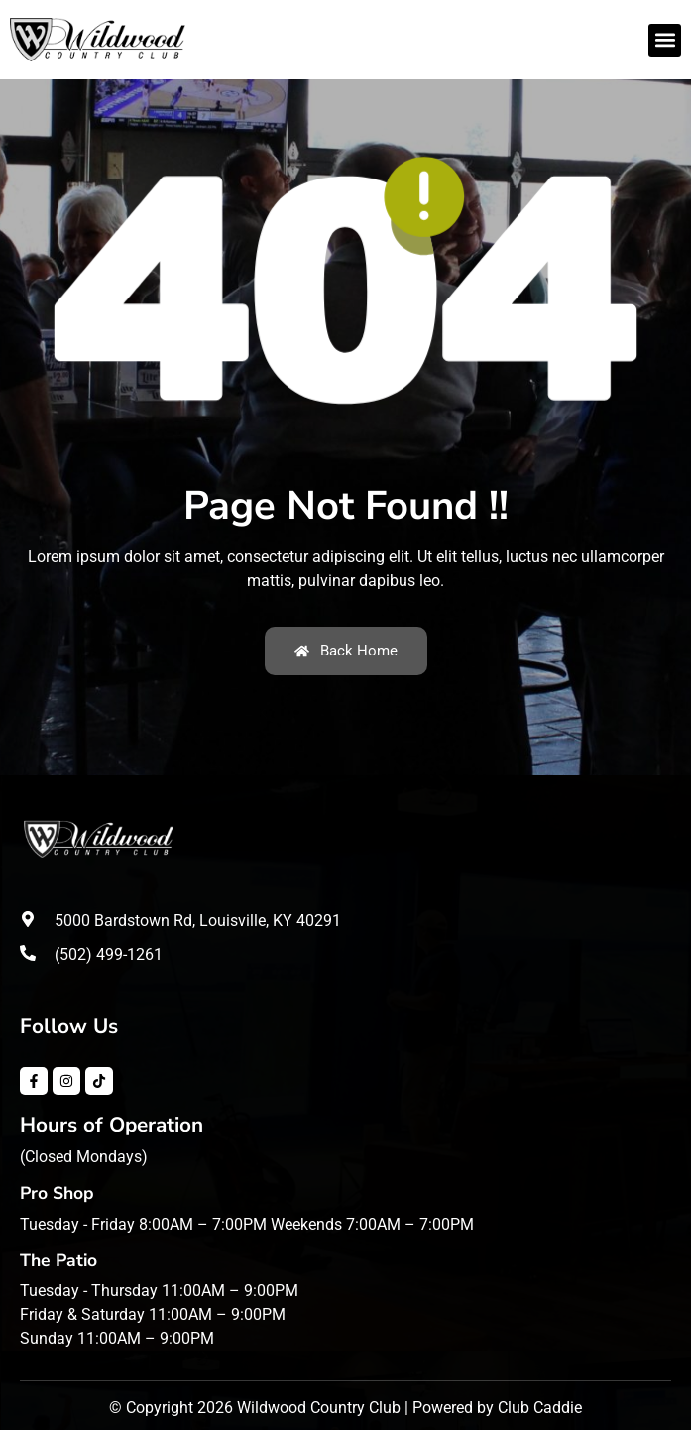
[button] (664, 40)
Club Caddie (540, 1407)
